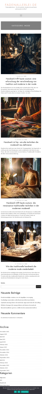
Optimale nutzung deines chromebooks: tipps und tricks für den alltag (20, 302)
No (19, 391)
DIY (1, 380)
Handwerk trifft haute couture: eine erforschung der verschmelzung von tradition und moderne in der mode (21, 81)
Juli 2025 (2, 336)
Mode (25, 76)
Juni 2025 (2, 339)
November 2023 (4, 365)
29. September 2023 (19, 200)
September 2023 (4, 370)
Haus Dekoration (5, 385)
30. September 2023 (19, 139)
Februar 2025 (4, 344)
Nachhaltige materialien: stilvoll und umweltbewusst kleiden (17, 300)
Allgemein (3, 377)
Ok (15, 391)
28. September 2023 (19, 263)
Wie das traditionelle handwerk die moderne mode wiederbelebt (21, 268)
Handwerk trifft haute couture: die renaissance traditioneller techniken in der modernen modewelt (21, 205)
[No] (40, 390)
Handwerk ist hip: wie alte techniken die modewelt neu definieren (21, 143)
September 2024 (4, 357)
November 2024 (4, 352)
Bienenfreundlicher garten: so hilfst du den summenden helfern (19, 307)
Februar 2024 (4, 362)
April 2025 (3, 342)
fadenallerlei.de (21, 4)
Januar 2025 (3, 347)
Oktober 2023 (4, 368)
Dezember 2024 (4, 349)
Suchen (3, 283)
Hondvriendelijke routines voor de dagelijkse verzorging (17, 297)
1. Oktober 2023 (19, 76)
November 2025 (4, 331)
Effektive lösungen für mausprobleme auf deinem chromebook (18, 305)
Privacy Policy (25, 391)
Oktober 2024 (4, 355)
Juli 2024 (2, 360)
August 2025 (3, 334)
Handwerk (3, 383)
